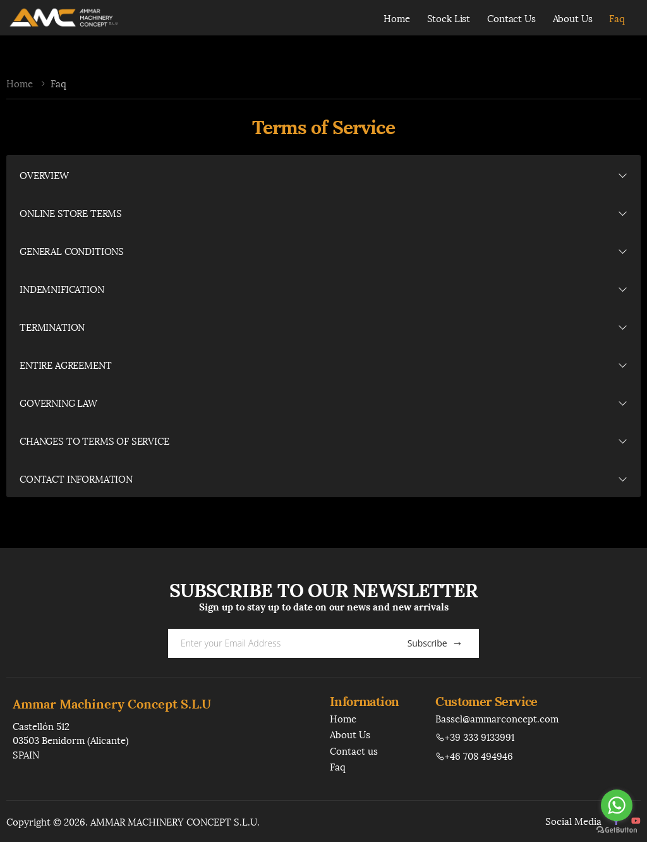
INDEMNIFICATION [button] (62, 288)
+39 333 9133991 (474, 736)
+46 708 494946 (474, 755)
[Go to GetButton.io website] (616, 829)
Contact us (354, 750)
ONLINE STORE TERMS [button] (71, 212)
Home (396, 17)
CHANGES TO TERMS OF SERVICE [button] (94, 440)
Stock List (449, 17)
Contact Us (511, 17)
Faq (617, 17)
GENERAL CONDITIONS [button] (72, 250)
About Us (573, 17)
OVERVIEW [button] (44, 174)
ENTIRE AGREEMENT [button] (65, 364)
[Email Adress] (276, 643)
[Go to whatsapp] (616, 805)
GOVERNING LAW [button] (58, 402)
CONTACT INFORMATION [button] (76, 478)
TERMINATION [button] (52, 326)
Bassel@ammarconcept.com (497, 718)
